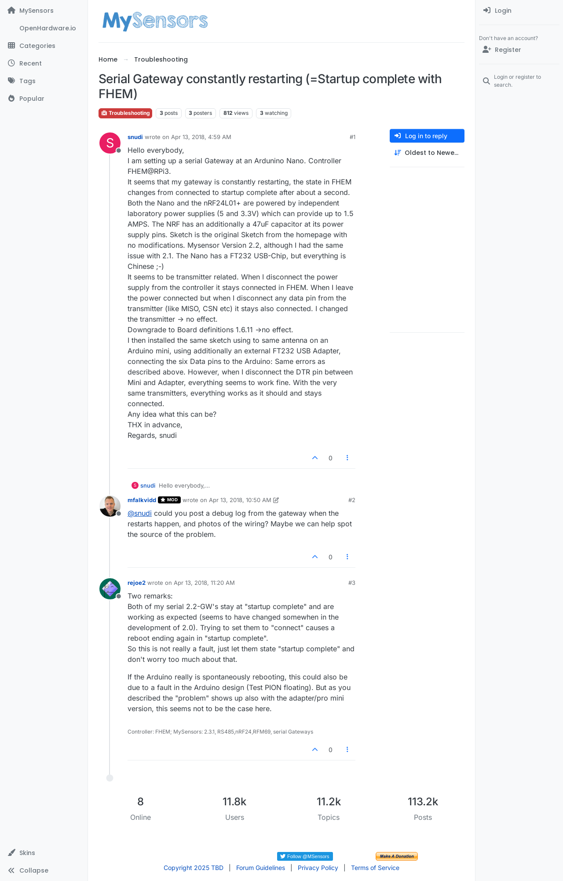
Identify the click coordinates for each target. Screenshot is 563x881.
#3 (351, 582)
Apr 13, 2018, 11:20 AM (204, 582)
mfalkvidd (142, 499)
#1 (352, 136)
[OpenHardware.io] (44, 28)
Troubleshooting (125, 113)
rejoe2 (137, 582)
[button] (44, 853)
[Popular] (44, 99)
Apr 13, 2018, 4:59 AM (201, 136)
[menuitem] (519, 11)
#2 (351, 499)
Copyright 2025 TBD (193, 867)
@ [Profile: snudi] (140, 513)
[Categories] (44, 46)
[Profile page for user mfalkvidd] (110, 506)
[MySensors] (44, 11)
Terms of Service (375, 867)
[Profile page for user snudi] (110, 143)
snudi (135, 136)
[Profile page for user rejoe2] (110, 588)
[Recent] (44, 63)
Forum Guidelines (260, 867)
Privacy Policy (318, 867)
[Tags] (44, 81)
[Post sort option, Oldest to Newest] (427, 153)
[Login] (519, 11)
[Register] (519, 50)
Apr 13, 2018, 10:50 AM (240, 499)
